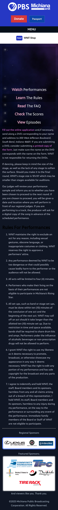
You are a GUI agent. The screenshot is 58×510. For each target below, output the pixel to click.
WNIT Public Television (29, 13)
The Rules (29, 98)
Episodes (29, 122)
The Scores (29, 114)
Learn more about (37, 19)
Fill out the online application (18, 129)
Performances (29, 90)
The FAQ (29, 106)
